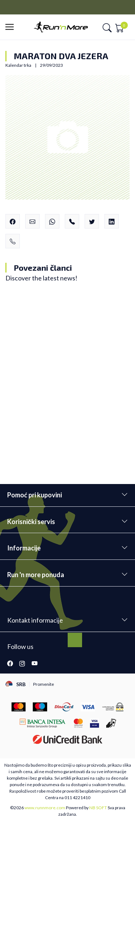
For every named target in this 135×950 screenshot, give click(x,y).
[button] (11, 27)
